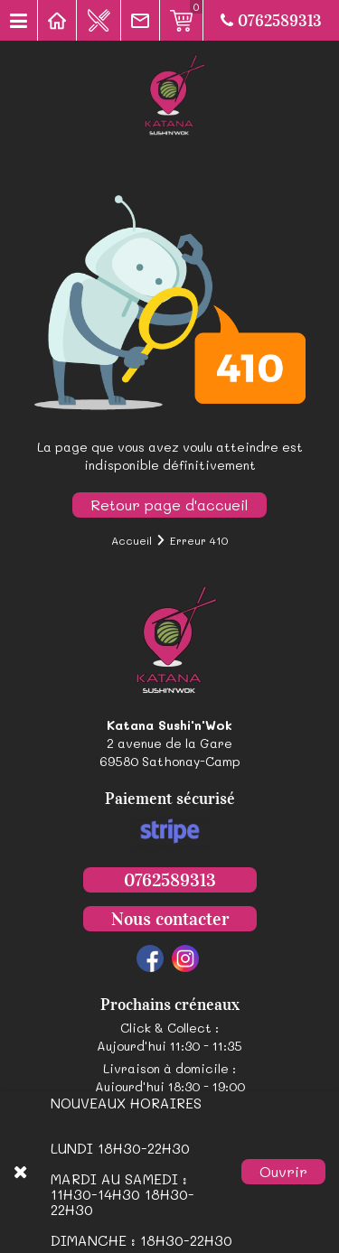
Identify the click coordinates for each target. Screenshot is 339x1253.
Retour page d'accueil (169, 504)
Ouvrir (283, 1171)
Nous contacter (170, 919)
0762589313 (271, 21)
